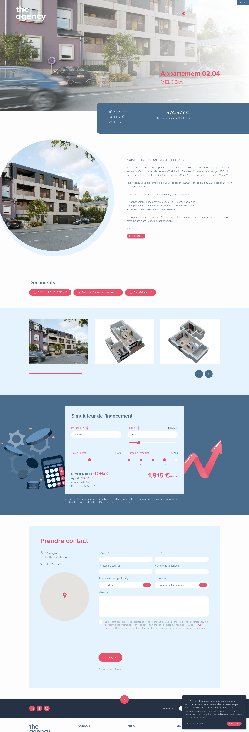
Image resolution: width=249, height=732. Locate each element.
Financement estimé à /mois (173, 118)
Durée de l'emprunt (138, 452)
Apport (131, 427)
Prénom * (104, 553)
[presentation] (123, 644)
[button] (64, 595)
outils (201, 13)
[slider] (138, 442)
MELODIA (172, 82)
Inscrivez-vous (170, 708)
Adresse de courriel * (110, 565)
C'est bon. (234, 723)
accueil (166, 13)
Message (103, 592)
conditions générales (206, 714)
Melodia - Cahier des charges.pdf (98, 292)
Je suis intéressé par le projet (114, 578)
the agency (214, 13)
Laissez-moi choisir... (195, 723)
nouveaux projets (183, 13)
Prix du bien (77, 427)
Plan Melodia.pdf (140, 292)
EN (245, 2)
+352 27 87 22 (53, 564)
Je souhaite (161, 578)
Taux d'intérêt (78, 452)
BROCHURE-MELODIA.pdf (50, 292)
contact (229, 13)
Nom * (158, 553)
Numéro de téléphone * (167, 565)
